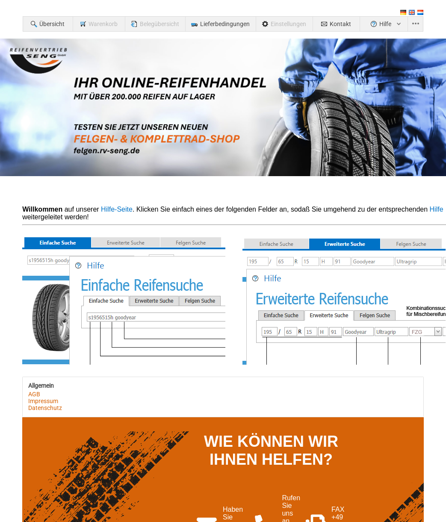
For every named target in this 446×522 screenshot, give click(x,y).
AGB (34, 394)
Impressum (43, 401)
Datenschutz (45, 407)
